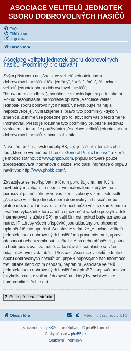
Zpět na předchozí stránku (29, 297)
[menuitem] (10, 28)
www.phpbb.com (57, 158)
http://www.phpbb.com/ (43, 170)
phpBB (48, 328)
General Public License (86, 152)
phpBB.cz (78, 334)
